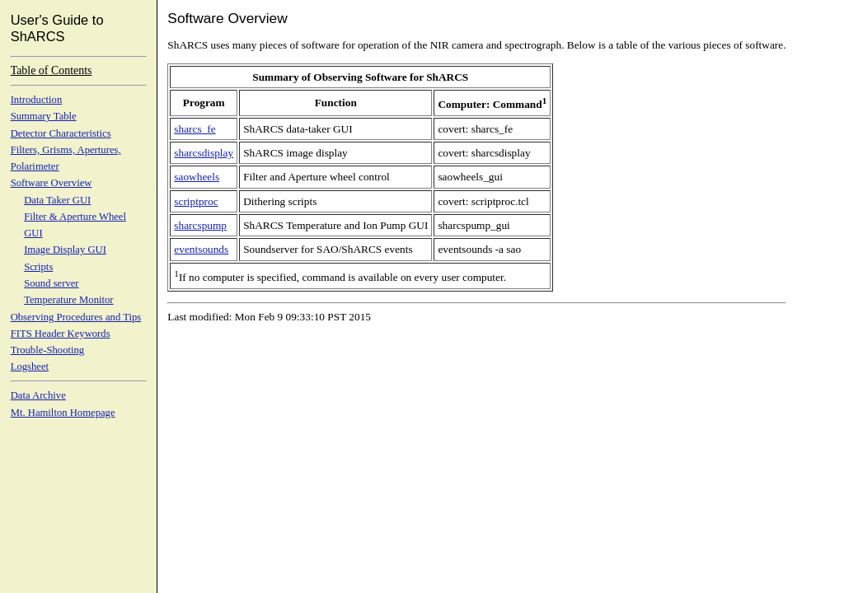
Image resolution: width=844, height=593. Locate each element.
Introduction (37, 99)
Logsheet (30, 366)
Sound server (51, 283)
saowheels (196, 176)
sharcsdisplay (203, 153)
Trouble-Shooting (48, 350)
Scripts (38, 267)
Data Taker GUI (57, 200)
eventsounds (201, 249)
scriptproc (196, 201)
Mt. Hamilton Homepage (63, 412)
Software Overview (51, 183)
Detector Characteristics (61, 133)
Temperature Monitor (68, 300)
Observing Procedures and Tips (76, 317)
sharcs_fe (194, 129)
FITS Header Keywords (60, 333)
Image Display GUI (65, 249)
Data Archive (38, 395)
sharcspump (200, 225)
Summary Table (44, 116)
